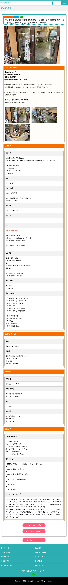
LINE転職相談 (5, 552)
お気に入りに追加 (34, 525)
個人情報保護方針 (6, 565)
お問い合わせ (39, 565)
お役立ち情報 (5, 561)
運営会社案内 (39, 561)
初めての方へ (5, 557)
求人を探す (38, 548)
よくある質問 (39, 557)
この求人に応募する (35, 531)
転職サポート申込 (40, 552)
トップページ (5, 548)
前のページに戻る (35, 540)
